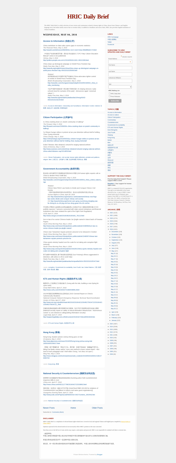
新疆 (109, 165)
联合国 (53, 269)
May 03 (113, 308)
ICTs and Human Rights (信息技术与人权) (62, 279)
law (82, 267)
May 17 (113, 281)
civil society (65, 157)
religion (45, 159)
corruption (51, 267)
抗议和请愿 (72, 159)
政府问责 (110, 162)
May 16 (113, 284)
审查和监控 (63, 108)
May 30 (113, 256)
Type (109, 84)
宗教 (66, 159)
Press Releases (115, 96)
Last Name (111, 71)
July (113, 245)
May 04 (113, 306)
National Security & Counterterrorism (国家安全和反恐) (69, 373)
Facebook (111, 44)
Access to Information (55, 106)
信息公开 (50, 108)
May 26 (113, 261)
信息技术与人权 (69, 323)
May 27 (113, 259)
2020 (111, 218)
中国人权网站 (112, 39)
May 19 (113, 275)
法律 (48, 269)
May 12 (113, 289)
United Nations (89, 267)
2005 (111, 351)
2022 (111, 213)
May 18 (113, 278)
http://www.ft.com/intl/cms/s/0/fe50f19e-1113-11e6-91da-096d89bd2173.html (70, 50)
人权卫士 (55, 159)
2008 (111, 343)
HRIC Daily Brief (88, 16)
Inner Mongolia (112, 130)
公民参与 (62, 159)
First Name (111, 65)
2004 (111, 354)
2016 (111, 229)
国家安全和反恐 (77, 401)
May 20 (113, 273)
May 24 (113, 267)
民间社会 (80, 159)
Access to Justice (113, 115)
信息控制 (56, 108)
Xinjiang (110, 135)
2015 (111, 324)
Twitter (110, 42)
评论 (109, 168)
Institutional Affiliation (114, 78)
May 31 (113, 253)
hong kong (51, 364)
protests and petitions (92, 157)
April (113, 312)
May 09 (113, 297)
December (115, 231)
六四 (96, 267)
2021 (111, 215)
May (113, 251)
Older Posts (97, 408)
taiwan (110, 140)
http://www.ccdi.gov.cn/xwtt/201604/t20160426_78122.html (63, 216)
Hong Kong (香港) (51, 332)
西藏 (85, 159)
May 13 (113, 286)
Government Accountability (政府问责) (61, 169)
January (114, 320)
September (115, 240)
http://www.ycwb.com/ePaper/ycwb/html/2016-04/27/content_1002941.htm (69, 395)
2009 (111, 340)
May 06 (113, 300)
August (114, 243)
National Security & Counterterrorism (60, 401)
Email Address (119, 59)
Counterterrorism (113, 122)
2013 (111, 329)
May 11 (113, 292)
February (115, 317)
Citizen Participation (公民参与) (58, 117)
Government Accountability (63, 267)
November (115, 234)
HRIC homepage (113, 37)
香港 (57, 364)
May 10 (113, 295)
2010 (111, 337)
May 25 (113, 264)
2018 (111, 224)
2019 (111, 221)
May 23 (113, 270)
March (114, 315)
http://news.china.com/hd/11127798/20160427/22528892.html (65, 384)
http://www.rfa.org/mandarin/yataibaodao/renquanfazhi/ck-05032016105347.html (71, 261)
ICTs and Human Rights (55, 323)
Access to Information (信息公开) (58, 41)
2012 (111, 332)
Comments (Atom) (58, 412)
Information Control (88, 106)
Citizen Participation (54, 157)
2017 (111, 226)
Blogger (99, 454)
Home (73, 408)
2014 (111, 326)
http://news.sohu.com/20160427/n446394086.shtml (61, 290)
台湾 (109, 158)
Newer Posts (49, 408)
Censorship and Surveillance (72, 106)
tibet (50, 159)
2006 (111, 348)
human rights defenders (77, 157)
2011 (111, 335)
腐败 (57, 269)
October (114, 237)
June (113, 248)
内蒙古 (110, 152)
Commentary (112, 120)
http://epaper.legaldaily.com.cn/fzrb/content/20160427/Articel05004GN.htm (69, 317)
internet (97, 106)
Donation (111, 183)
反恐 (109, 155)
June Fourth (77, 267)
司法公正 (110, 160)
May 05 (113, 303)
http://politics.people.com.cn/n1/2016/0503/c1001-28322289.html (66, 60)
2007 (111, 346)
